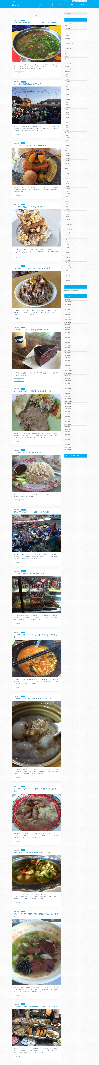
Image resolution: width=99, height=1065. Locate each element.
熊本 (67, 97)
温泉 (67, 56)
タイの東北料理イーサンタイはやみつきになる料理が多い (36, 23)
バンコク (69, 234)
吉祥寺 (68, 188)
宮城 (67, 135)
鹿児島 (68, 104)
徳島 (67, 122)
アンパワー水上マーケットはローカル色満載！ (31, 512)
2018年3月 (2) (67, 337)
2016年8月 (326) (68, 380)
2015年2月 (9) (67, 419)
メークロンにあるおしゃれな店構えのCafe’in (31, 330)
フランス (68, 267)
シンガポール (69, 224)
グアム (68, 275)
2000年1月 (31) (67, 449)
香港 (67, 252)
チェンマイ (69, 229)
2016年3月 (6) (67, 393)
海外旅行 (51, 5)
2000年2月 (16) (67, 447)
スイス (68, 260)
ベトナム (68, 239)
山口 (67, 74)
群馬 (67, 196)
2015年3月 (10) (67, 416)
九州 (67, 86)
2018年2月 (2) (67, 340)
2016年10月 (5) (67, 375)
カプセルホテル (70, 43)
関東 (67, 178)
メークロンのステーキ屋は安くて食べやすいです (32, 391)
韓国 (67, 250)
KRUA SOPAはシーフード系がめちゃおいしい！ (32, 852)
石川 (67, 114)
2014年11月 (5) (67, 426)
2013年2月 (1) (67, 444)
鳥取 (67, 84)
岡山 (67, 76)
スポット (61, 5)
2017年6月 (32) (67, 355)
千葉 (67, 181)
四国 (67, 120)
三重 (68, 153)
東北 (67, 132)
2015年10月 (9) (67, 406)
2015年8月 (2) (67, 411)
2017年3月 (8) (67, 363)
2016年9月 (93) (67, 378)
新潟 (67, 173)
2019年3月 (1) (67, 312)
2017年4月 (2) (67, 360)
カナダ (68, 280)
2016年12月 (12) (68, 370)
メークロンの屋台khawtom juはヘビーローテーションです (36, 1006)
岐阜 (68, 155)
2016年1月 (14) (67, 398)
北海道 (67, 107)
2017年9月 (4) (67, 347)
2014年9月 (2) (67, 431)
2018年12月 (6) (67, 319)
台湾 (67, 247)
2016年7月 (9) (67, 383)
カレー (68, 30)
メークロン (69, 237)
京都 (68, 204)
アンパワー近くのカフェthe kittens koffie (30, 145)
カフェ (68, 28)
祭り (67, 58)
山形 (67, 137)
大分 (67, 92)
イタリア (68, 257)
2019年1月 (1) (67, 317)
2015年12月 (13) (68, 401)
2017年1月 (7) (67, 368)
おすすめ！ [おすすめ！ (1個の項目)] (67, 290)
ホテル (67, 38)
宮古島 (68, 165)
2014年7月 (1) (67, 437)
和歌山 (68, 209)
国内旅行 (41, 5)
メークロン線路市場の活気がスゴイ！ (28, 84)
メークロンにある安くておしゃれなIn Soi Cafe (31, 207)
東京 (68, 186)
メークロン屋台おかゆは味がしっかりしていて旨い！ (34, 698)
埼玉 (67, 183)
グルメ (67, 25)
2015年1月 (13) (67, 421)
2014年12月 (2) (67, 424)
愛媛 (68, 125)
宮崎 (67, 94)
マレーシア (69, 242)
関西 (67, 201)
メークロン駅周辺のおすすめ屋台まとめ (29, 573)
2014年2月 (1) (67, 439)
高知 (67, 130)
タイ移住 (68, 63)
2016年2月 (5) (67, 396)
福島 (67, 143)
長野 (68, 176)
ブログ (72, 5)
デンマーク (69, 262)
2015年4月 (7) (67, 414)
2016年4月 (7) (67, 391)
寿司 (67, 35)
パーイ (68, 232)
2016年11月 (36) (68, 373)
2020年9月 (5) (67, 309)
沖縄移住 (67, 66)
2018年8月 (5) (67, 324)
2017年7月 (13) (67, 352)
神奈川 (68, 193)
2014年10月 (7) (67, 429)
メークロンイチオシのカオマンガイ (27, 452)
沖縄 (67, 163)
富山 (67, 112)
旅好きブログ (16, 5)
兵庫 (67, 206)
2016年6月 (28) (67, 386)
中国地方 (68, 71)
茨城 (67, 199)
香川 (67, 127)
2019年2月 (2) (67, 314)
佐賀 (67, 89)
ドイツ (68, 265)
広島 (68, 81)
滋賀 (67, 216)
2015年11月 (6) (67, 403)
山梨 (67, 171)
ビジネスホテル (70, 46)
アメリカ (68, 273)
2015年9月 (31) (67, 408)
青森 (67, 148)
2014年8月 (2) (67, 434)
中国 (67, 244)
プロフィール (82, 5)
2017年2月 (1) (67, 365)
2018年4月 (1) (67, 334)
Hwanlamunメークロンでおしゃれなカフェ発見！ (33, 268)
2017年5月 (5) (67, 357)
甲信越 (67, 168)
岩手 (67, 140)
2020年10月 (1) (67, 307)
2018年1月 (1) (67, 342)
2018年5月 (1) (67, 332)
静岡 (68, 160)
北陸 (67, 109)
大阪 (68, 211)
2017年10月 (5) (67, 345)
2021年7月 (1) (67, 299)
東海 (67, 150)
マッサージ (68, 48)
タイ (68, 227)
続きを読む (18, 72)
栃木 (67, 191)
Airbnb (68, 40)
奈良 (67, 214)
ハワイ (68, 278)
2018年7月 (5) (67, 327)
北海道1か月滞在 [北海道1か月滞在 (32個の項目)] (75, 290)
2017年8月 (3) (67, 350)
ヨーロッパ (68, 255)
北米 (66, 270)
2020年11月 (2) (67, 304)
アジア (67, 222)
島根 (67, 79)
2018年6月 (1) (67, 329)
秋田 (67, 145)
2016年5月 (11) (67, 388)
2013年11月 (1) (67, 442)
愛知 (68, 158)
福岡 (68, 99)
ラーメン (69, 33)
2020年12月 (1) (67, 301)
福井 (67, 117)
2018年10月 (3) (67, 322)
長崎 (67, 102)
